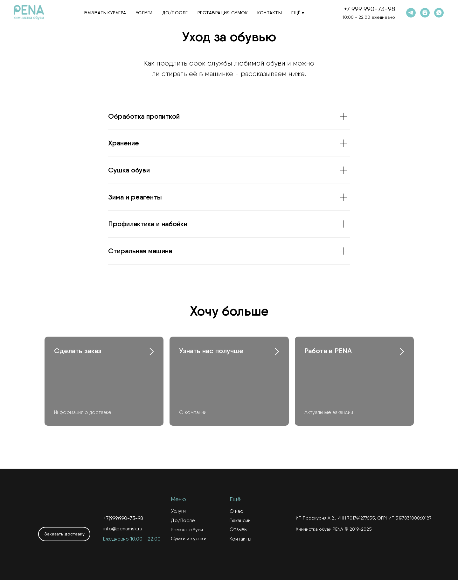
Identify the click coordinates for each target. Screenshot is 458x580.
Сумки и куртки (188, 538)
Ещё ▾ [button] (297, 12)
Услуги (144, 12)
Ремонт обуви (187, 530)
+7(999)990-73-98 (123, 518)
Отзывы (238, 529)
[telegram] (411, 12)
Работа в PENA (328, 350)
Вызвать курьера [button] (105, 12)
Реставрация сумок (223, 12)
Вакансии (240, 520)
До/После (175, 12)
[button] (64, 534)
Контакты (269, 12)
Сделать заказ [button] (77, 350)
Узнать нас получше (211, 350)
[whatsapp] (439, 12)
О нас (236, 511)
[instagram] (425, 12)
